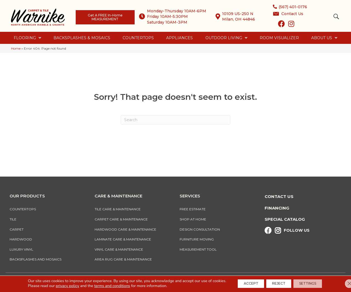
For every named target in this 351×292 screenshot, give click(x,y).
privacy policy (60, 285)
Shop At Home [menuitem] (193, 219)
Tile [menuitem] (13, 219)
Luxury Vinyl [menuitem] (21, 249)
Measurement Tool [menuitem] (198, 249)
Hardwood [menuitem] (21, 239)
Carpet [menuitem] (17, 229)
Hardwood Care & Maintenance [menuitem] (125, 229)
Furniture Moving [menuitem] (198, 239)
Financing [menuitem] (277, 208)
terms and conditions (105, 285)
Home (16, 48)
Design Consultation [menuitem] (200, 229)
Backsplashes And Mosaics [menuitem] (35, 259)
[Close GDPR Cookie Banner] (342, 283)
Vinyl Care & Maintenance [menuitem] (119, 249)
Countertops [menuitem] (23, 209)
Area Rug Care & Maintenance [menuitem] (123, 259)
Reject (278, 283)
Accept (246, 283)
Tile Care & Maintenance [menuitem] (118, 209)
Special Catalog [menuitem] (285, 219)
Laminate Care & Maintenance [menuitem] (123, 239)
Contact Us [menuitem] (279, 196)
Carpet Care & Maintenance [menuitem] (121, 219)
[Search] (175, 119)
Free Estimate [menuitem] (193, 209)
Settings (312, 283)
